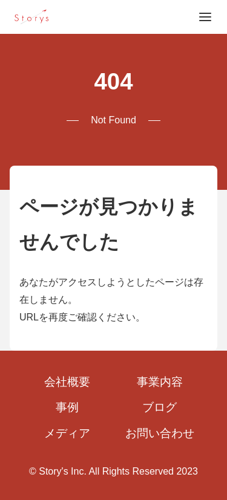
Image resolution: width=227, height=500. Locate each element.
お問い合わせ (159, 433)
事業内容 (160, 381)
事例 (67, 407)
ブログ (159, 407)
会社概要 (67, 381)
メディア (67, 433)
